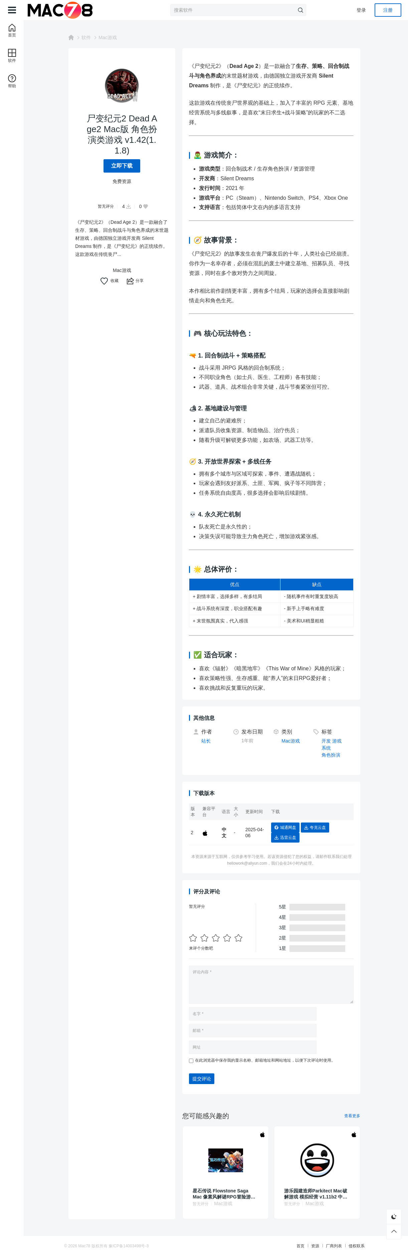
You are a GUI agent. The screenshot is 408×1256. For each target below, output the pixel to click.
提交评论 (203, 1078)
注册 (388, 10)
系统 (328, 748)
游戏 (338, 741)
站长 (207, 741)
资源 (309, 1246)
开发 (328, 741)
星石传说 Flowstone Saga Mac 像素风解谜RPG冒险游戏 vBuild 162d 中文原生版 (225, 1194)
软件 (87, 37)
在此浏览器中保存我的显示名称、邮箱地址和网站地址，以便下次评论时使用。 (267, 1060)
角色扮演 (332, 755)
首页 (294, 1246)
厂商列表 (328, 1246)
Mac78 (90, 1246)
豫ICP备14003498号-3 (135, 1246)
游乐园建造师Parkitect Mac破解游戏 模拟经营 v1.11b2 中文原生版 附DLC (317, 1194)
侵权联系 (351, 1246)
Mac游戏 (109, 37)
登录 (361, 10)
